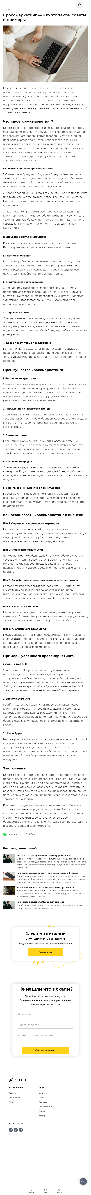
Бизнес (42, 1152)
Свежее (12, 1157)
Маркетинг (44, 1148)
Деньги (42, 1166)
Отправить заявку (45, 1105)
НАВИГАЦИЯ (17, 1142)
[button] (45, 1007)
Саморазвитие (45, 1161)
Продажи (43, 1157)
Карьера (43, 1170)
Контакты (16, 1178)
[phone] (45, 1080)
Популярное (14, 1152)
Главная (12, 1148)
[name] (45, 1069)
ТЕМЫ (42, 1142)
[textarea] (45, 1093)
